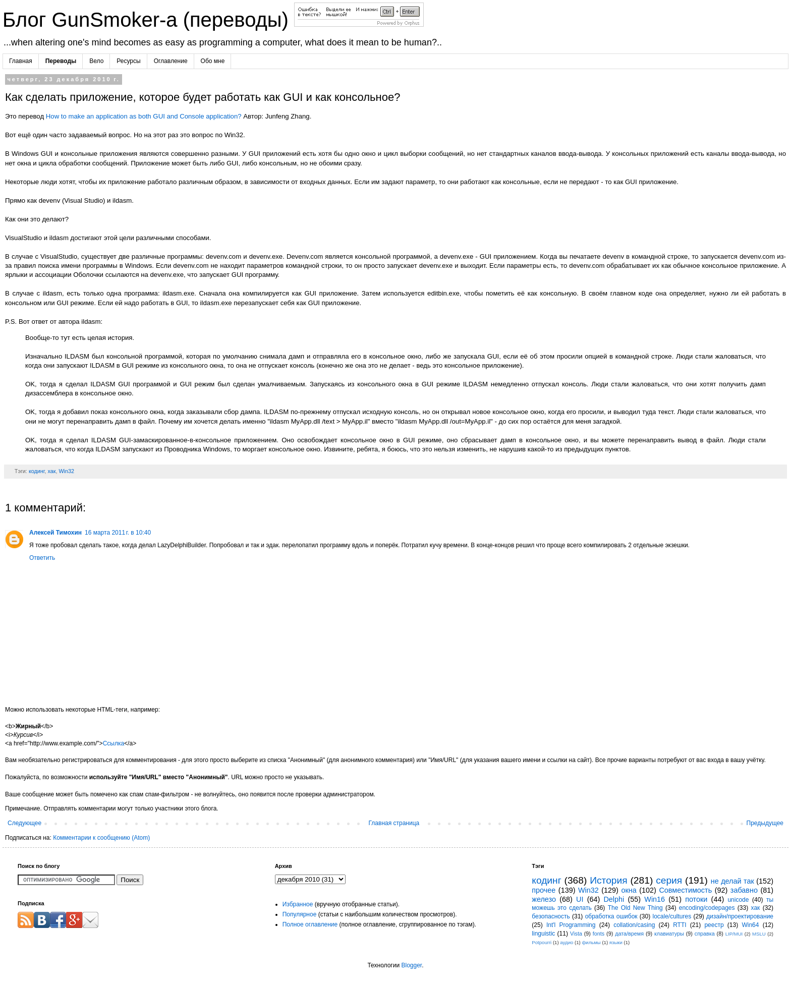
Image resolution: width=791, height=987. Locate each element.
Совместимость (685, 890)
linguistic (543, 933)
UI (579, 899)
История (608, 880)
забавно (744, 890)
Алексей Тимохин (55, 532)
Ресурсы (128, 61)
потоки (696, 899)
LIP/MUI (734, 934)
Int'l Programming (571, 924)
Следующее (24, 823)
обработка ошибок (611, 916)
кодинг (37, 471)
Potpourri (541, 942)
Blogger (411, 965)
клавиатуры (669, 934)
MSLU (759, 934)
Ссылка (113, 743)
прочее (543, 890)
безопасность (551, 916)
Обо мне (213, 61)
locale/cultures (671, 916)
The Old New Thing (635, 907)
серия (669, 880)
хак (51, 471)
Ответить (42, 557)
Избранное (297, 904)
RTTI (679, 924)
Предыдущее (765, 823)
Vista (576, 934)
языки (616, 942)
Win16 (654, 899)
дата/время (629, 934)
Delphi (613, 899)
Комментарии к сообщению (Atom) (101, 837)
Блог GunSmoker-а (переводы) (148, 20)
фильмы (591, 942)
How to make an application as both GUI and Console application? (144, 116)
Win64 (750, 924)
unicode (738, 899)
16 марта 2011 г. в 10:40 (118, 532)
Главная (20, 61)
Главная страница (394, 823)
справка (705, 934)
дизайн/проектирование (739, 916)
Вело (96, 61)
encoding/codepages (707, 907)
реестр (713, 924)
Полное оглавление (310, 924)
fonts (598, 934)
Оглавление (171, 61)
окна (628, 890)
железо (544, 899)
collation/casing (634, 924)
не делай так (732, 881)
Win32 (66, 471)
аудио (566, 942)
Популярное (299, 914)
